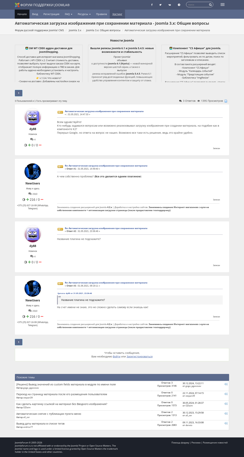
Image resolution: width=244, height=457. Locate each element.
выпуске (122, 70)
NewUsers (32, 183)
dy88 (32, 129)
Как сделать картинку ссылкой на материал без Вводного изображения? (61, 404)
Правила (101, 14)
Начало (22, 14)
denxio (188, 425)
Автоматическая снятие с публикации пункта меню (48, 413)
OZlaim (27, 407)
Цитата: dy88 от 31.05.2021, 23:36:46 (75, 293)
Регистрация (51, 14)
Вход (35, 14)
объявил (122, 60)
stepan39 (28, 397)
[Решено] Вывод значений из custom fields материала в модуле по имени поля (66, 384)
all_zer (26, 417)
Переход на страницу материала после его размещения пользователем (61, 394)
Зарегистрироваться (140, 356)
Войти (116, 356)
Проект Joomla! (122, 56)
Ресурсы (84, 14)
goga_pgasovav (31, 387)
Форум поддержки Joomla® (42, 5)
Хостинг (117, 14)
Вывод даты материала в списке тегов (40, 423)
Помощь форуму (180, 442)
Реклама (196, 442)
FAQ (68, 14)
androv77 (28, 426)
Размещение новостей (215, 442)
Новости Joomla (122, 40)
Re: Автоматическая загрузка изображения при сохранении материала (106, 165)
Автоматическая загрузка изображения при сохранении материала (104, 111)
